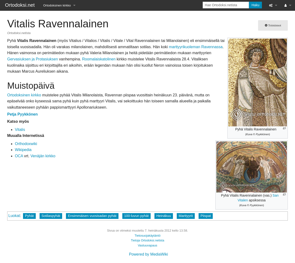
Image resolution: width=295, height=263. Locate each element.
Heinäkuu (163, 216)
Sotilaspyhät (50, 216)
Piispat (206, 216)
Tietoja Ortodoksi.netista (147, 240)
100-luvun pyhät (136, 216)
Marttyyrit (186, 216)
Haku (256, 5)
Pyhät (29, 216)
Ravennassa (212, 47)
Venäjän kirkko (42, 156)
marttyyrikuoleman (184, 47)
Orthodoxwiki (26, 144)
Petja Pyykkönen (22, 114)
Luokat (14, 216)
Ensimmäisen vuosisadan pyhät (92, 216)
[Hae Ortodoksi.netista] (226, 5)
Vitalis (20, 130)
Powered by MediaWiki (148, 254)
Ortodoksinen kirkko (57, 5)
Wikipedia (23, 150)
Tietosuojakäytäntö (147, 235)
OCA (19, 156)
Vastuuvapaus (147, 245)
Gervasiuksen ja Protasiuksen (32, 59)
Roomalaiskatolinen (99, 59)
